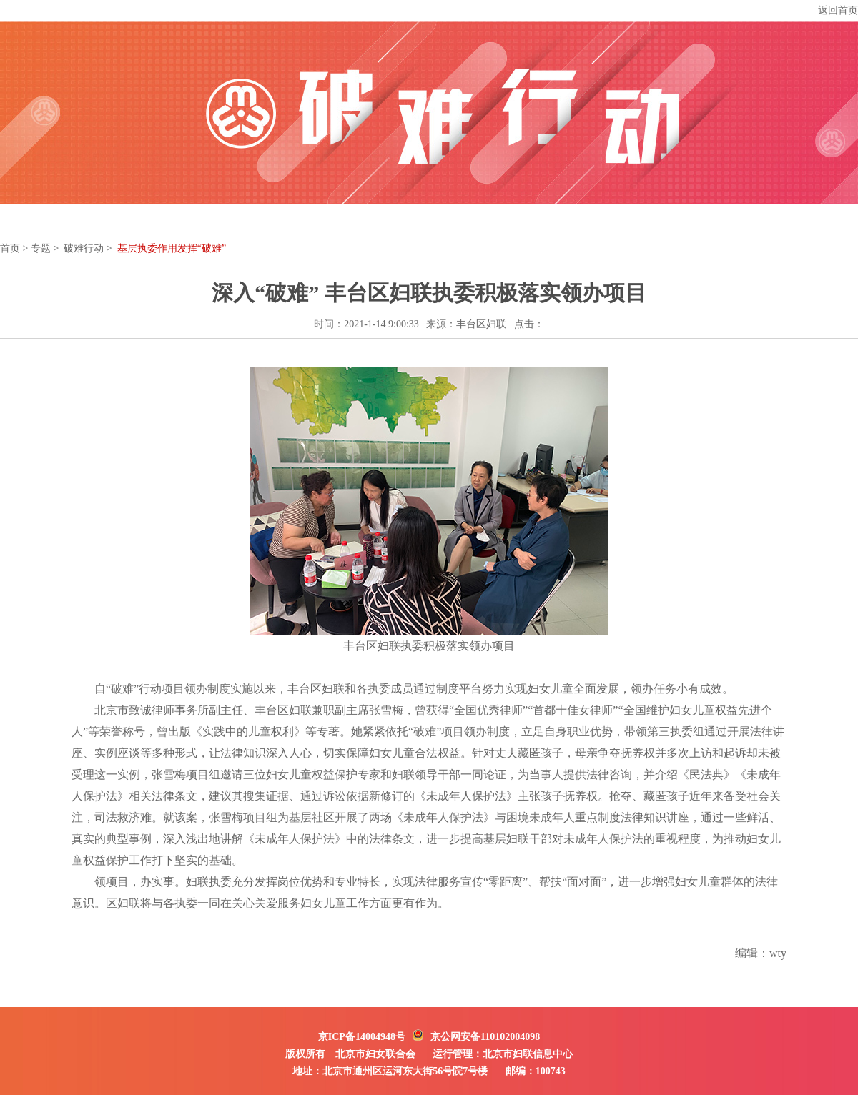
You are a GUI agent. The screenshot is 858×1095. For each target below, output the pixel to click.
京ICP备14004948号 (361, 1036)
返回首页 (838, 10)
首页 (10, 248)
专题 (41, 248)
